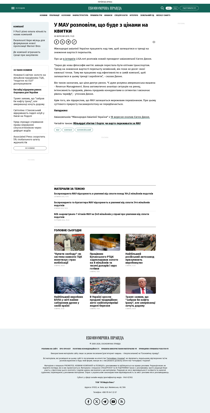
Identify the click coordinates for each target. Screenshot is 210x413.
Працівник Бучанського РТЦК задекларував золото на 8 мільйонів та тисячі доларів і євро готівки (104, 261)
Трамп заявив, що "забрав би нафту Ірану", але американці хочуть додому (140, 301)
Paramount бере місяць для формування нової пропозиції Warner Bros (29, 43)
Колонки (65, 15)
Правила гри (96, 15)
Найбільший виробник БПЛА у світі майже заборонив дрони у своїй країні (68, 301)
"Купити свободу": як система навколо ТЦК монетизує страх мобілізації (68, 258)
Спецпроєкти (121, 15)
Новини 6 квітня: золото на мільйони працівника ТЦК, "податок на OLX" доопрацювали (30, 79)
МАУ (57, 130)
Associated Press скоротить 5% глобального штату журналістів (29, 139)
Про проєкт (65, 349)
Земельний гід (147, 15)
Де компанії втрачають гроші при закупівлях (26, 54)
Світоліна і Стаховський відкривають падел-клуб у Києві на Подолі (29, 113)
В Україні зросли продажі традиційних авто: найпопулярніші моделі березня (104, 301)
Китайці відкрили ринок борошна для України (27, 91)
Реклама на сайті (50, 349)
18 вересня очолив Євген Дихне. (130, 116)
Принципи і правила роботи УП (153, 349)
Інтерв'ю (134, 15)
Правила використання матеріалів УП (119, 349)
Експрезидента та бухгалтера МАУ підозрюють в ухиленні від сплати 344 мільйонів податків (102, 204)
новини (43, 15)
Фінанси (108, 15)
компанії (68, 130)
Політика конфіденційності (86, 349)
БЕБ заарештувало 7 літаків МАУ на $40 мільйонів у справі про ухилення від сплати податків (101, 216)
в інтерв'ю (69, 58)
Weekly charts (163, 15)
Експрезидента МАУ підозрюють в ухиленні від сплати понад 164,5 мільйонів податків (103, 193)
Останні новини (23, 70)
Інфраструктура (80, 15)
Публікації (54, 15)
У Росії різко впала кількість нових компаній (29, 33)
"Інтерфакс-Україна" (116, 358)
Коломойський (84, 130)
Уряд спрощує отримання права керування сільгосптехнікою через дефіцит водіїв (28, 126)
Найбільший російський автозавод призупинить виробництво (139, 258)
